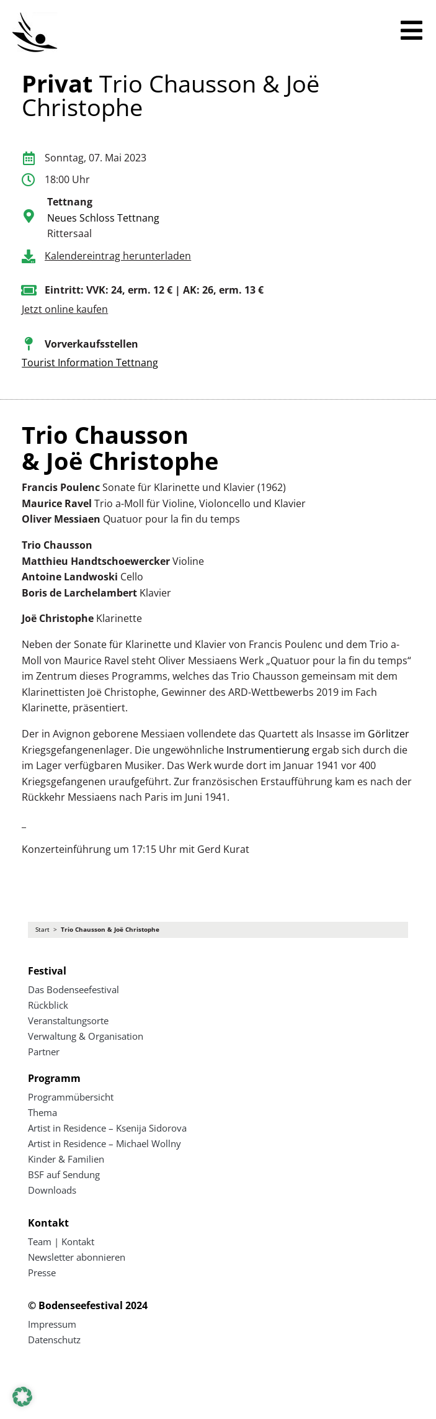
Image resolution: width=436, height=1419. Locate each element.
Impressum (52, 1324)
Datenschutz (54, 1339)
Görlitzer (388, 734)
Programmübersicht (70, 1097)
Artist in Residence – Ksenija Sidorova (107, 1128)
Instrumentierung (267, 750)
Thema (42, 1112)
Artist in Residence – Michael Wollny (104, 1143)
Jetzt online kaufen (65, 309)
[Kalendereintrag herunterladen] (28, 256)
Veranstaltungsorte (68, 1020)
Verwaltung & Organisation (85, 1036)
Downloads (52, 1190)
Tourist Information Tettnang (90, 362)
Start (42, 930)
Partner (44, 1051)
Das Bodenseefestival (73, 989)
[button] (22, 1396)
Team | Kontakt (61, 1241)
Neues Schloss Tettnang (103, 218)
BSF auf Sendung (64, 1174)
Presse (42, 1272)
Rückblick (48, 1005)
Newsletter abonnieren (76, 1257)
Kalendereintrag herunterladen (118, 256)
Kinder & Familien (66, 1159)
